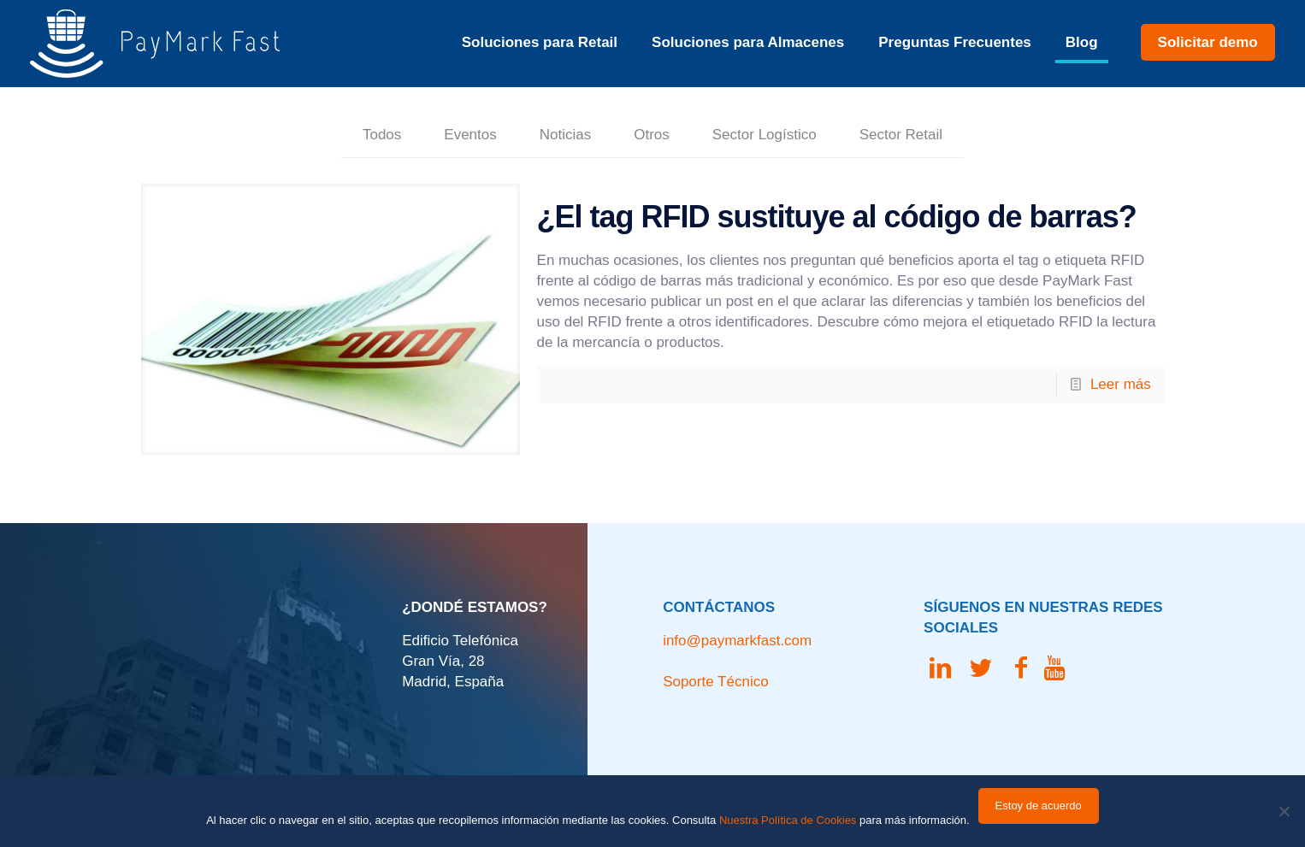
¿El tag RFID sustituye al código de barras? (837, 216)
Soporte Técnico (715, 681)
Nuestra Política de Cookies (787, 820)
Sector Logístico (764, 134)
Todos (382, 134)
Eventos (470, 134)
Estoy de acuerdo (1038, 805)
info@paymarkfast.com (737, 640)
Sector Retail (900, 134)
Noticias (565, 134)
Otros (652, 134)
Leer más (1120, 384)
